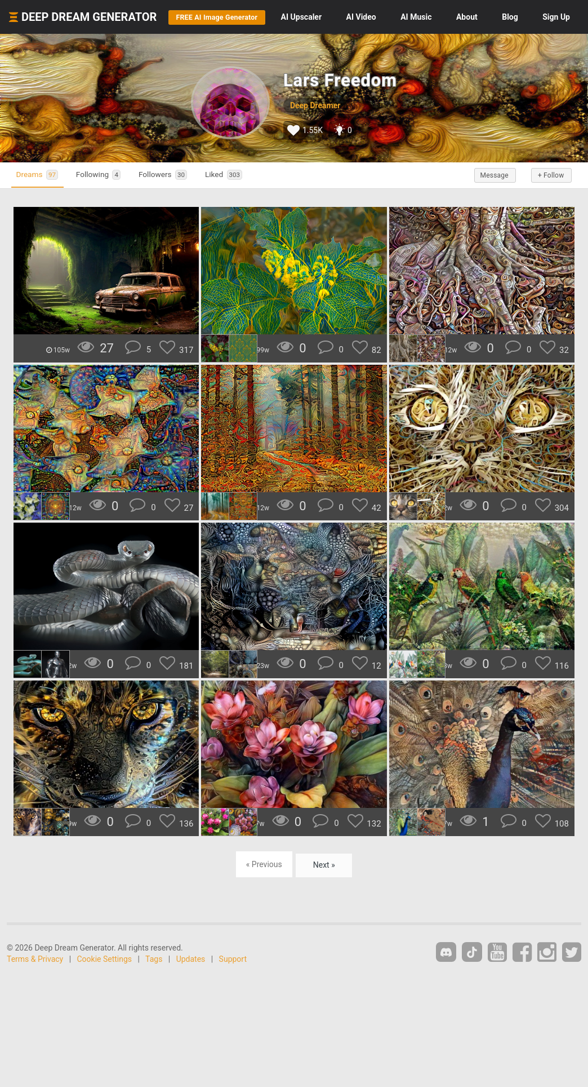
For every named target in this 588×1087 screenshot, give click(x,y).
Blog (562, 16)
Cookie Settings (104, 992)
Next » (324, 898)
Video (413, 16)
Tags (153, 992)
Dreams (42, 209)
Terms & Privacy (35, 992)
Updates (191, 992)
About (518, 16)
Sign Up (556, 50)
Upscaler (353, 16)
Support (233, 992)
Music (467, 16)
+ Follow (547, 209)
